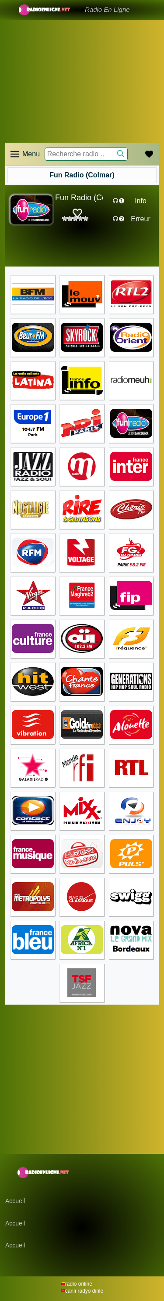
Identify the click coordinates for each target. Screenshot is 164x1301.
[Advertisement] (82, 70)
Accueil (15, 1200)
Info (141, 201)
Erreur (140, 219)
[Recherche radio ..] (86, 154)
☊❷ (118, 219)
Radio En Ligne (107, 9)
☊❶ (118, 201)
